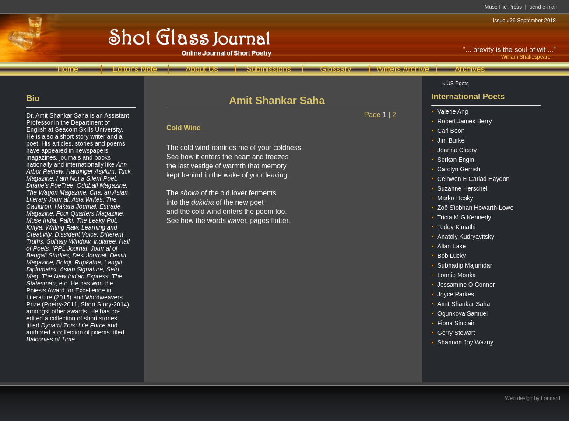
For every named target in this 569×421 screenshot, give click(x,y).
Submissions (268, 69)
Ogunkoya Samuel (459, 312)
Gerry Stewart (453, 331)
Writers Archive (402, 69)
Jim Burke (447, 139)
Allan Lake (448, 245)
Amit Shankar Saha (460, 302)
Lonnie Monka (453, 273)
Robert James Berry (461, 120)
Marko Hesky (452, 197)
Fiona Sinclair (452, 322)
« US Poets (455, 83)
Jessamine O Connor (463, 283)
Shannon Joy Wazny (462, 341)
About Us (202, 69)
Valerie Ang (449, 110)
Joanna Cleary (454, 148)
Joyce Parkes (452, 293)
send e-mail (543, 7)
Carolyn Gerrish (455, 168)
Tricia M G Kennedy (461, 216)
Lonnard (550, 398)
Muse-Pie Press (503, 7)
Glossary (335, 69)
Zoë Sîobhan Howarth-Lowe (472, 206)
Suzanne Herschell (460, 187)
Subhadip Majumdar (461, 264)
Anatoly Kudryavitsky (462, 235)
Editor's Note (134, 69)
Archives (469, 69)
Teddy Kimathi (453, 225)
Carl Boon (447, 129)
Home (67, 69)
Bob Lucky (448, 254)
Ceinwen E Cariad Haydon (470, 177)
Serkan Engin (452, 158)
